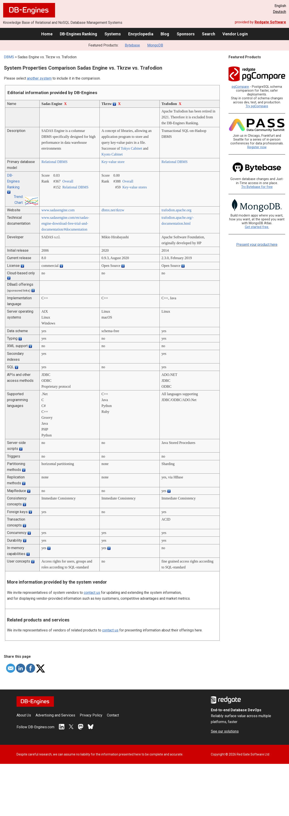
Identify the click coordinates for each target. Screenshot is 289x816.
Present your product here (256, 244)
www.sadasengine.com (58, 210)
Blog (165, 34)
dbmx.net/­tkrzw (112, 210)
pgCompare (240, 87)
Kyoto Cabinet (112, 154)
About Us (24, 715)
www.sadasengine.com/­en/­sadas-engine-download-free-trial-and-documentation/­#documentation (65, 223)
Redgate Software (270, 22)
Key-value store (113, 162)
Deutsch (279, 12)
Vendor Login (235, 34)
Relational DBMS (54, 162)
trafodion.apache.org (176, 210)
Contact (113, 715)
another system (39, 78)
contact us (92, 592)
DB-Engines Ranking (78, 34)
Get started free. (257, 227)
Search (208, 34)
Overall (67, 181)
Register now (257, 147)
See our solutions (225, 731)
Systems (112, 34)
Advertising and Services (55, 715)
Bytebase (132, 45)
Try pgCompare (257, 106)
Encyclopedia (140, 34)
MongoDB (155, 45)
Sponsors (186, 34)
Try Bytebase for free (257, 187)
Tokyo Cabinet (131, 148)
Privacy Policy (91, 715)
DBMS (9, 57)
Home (47, 34)
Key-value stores (134, 187)
